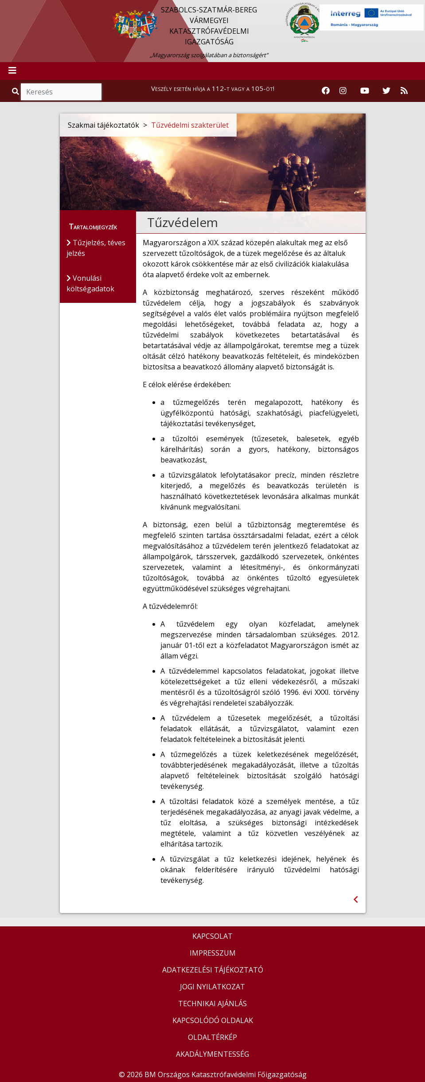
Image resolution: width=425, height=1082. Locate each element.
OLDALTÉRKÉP (212, 1037)
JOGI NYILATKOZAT (212, 987)
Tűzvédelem (182, 222)
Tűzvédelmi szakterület (190, 125)
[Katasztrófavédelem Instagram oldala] (343, 91)
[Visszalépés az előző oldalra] (355, 899)
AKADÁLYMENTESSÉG (212, 1054)
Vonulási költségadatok (90, 283)
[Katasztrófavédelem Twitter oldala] (386, 91)
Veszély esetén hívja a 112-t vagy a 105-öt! (212, 88)
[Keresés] (61, 91)
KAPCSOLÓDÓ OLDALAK (212, 1020)
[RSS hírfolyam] (404, 91)
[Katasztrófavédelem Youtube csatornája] (364, 91)
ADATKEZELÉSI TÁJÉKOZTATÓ (212, 970)
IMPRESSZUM (213, 953)
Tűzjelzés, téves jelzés (95, 248)
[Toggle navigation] (12, 71)
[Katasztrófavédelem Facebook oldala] (326, 91)
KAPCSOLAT (212, 936)
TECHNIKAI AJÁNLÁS (212, 1003)
